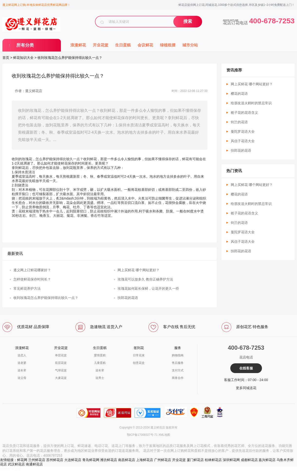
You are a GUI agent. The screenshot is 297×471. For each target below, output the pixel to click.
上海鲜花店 (144, 460)
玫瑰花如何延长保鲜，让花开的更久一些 (148, 288)
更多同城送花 (246, 388)
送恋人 (22, 355)
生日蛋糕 (123, 45)
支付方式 (178, 370)
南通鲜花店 (34, 464)
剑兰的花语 (239, 122)
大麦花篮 (61, 378)
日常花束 (139, 355)
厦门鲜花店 (195, 460)
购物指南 (178, 355)
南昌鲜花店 (126, 460)
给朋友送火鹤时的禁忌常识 (251, 103)
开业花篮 (100, 45)
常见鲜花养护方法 (27, 288)
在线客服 (246, 368)
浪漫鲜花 (78, 45)
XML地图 (164, 434)
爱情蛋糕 (100, 355)
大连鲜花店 (72, 460)
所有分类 (25, 45)
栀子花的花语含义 (244, 112)
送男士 (99, 378)
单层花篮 (61, 355)
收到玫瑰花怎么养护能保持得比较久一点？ (45, 298)
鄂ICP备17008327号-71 (142, 434)
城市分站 (190, 45)
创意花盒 (139, 363)
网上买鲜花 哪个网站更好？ (138, 270)
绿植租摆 (168, 45)
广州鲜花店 (162, 460)
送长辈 (22, 370)
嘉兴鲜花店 (267, 460)
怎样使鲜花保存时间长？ (32, 279)
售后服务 (178, 363)
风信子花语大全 (243, 141)
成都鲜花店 (249, 460)
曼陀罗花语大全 (243, 131)
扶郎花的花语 (128, 298)
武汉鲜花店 (16, 464)
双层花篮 (61, 363)
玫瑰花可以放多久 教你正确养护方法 (145, 279)
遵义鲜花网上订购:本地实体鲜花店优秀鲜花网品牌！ (36, 5)
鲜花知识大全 (23, 58)
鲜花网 (22, 460)
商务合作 (178, 378)
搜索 (187, 21)
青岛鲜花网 (90, 460)
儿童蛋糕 (100, 363)
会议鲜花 (145, 45)
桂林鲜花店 (213, 460)
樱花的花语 (239, 94)
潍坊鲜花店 (108, 460)
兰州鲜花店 (36, 460)
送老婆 (22, 363)
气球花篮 (61, 370)
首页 (5, 58)
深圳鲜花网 (231, 460)
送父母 (22, 378)
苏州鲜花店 (54, 460)
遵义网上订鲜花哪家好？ (32, 270)
